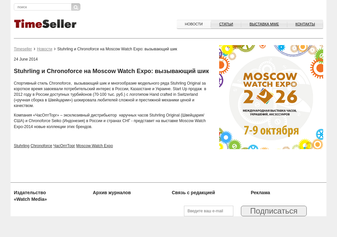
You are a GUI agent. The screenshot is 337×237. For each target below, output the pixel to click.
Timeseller (23, 49)
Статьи (226, 24)
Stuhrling (21, 146)
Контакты (305, 24)
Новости (194, 24)
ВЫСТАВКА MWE (264, 24)
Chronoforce (41, 146)
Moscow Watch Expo (94, 146)
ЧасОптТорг (64, 146)
